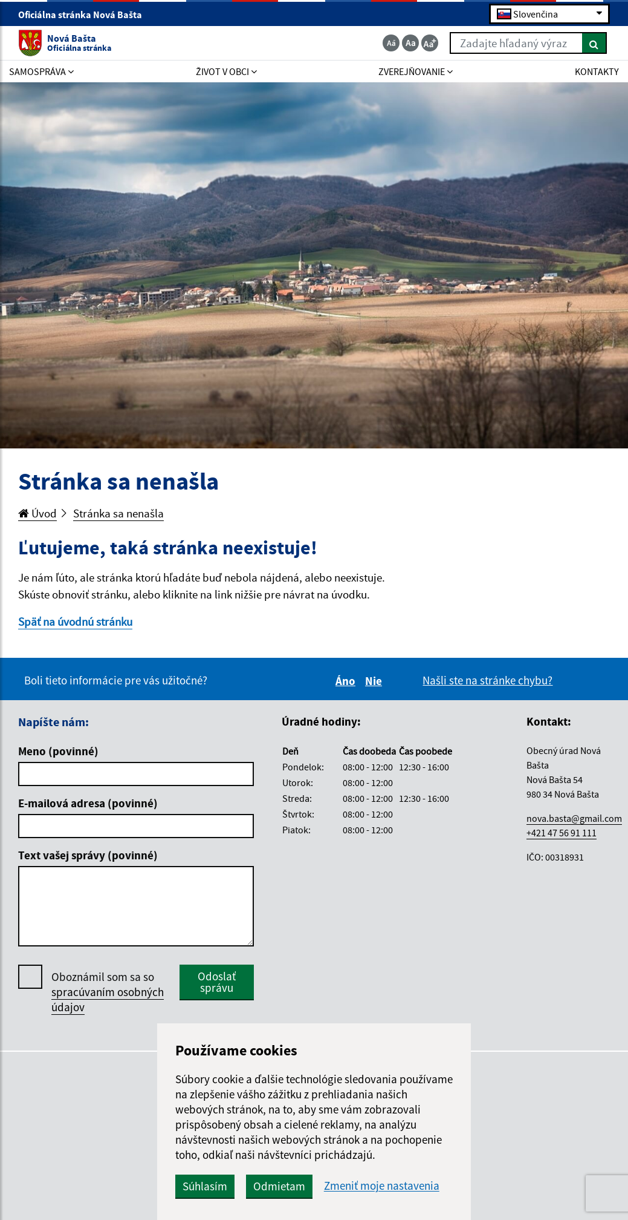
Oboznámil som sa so (107, 992)
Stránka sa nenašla (118, 513)
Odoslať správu (217, 982)
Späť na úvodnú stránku (75, 621)
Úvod (37, 513)
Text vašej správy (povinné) (88, 855)
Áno (347, 681)
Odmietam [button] (279, 1186)
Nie (375, 681)
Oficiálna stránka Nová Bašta (85, 14)
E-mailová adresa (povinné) (88, 803)
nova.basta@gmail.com (574, 818)
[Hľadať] (594, 43)
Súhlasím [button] (205, 1186)
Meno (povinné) (58, 751)
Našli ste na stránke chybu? (487, 680)
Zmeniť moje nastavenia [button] (381, 1186)
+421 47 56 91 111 (561, 833)
